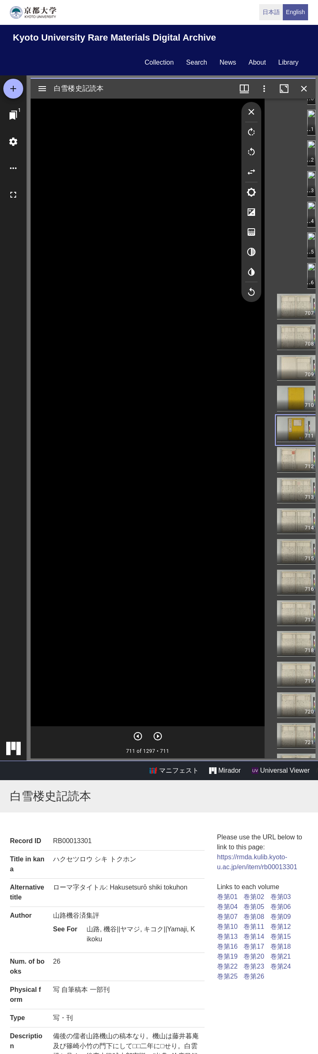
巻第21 (280, 956)
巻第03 (280, 896)
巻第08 (253, 916)
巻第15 (280, 936)
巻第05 (253, 906)
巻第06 (280, 906)
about (257, 62)
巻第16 (227, 946)
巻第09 (280, 916)
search (196, 62)
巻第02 (253, 896)
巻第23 (253, 966)
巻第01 (227, 896)
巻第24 (280, 966)
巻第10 (227, 926)
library (288, 62)
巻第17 (253, 946)
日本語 (271, 12)
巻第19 (227, 956)
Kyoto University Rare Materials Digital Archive (114, 37)
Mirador (225, 770)
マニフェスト (173, 770)
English (295, 12)
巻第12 (280, 926)
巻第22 (227, 966)
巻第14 (253, 936)
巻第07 (227, 916)
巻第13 (227, 936)
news (227, 62)
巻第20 (253, 956)
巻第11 (253, 926)
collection (159, 62)
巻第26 (253, 976)
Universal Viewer (281, 770)
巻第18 (280, 946)
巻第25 (227, 976)
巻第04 (227, 906)
